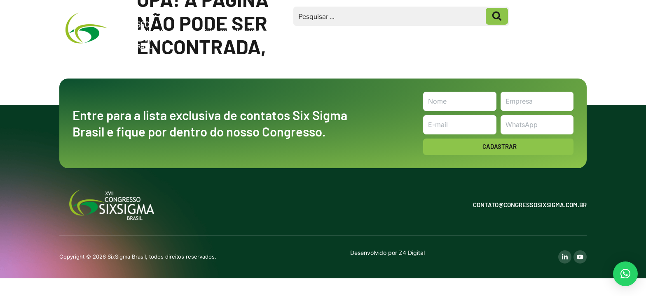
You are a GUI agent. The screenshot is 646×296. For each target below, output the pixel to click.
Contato (562, 31)
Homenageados (422, 31)
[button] (625, 273)
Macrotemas (304, 31)
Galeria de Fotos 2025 (498, 31)
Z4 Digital (412, 252)
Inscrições (361, 30)
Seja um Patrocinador (235, 31)
